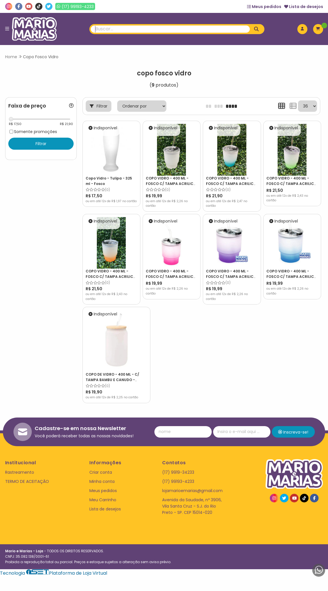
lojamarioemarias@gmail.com (192, 485)
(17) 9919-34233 (178, 466)
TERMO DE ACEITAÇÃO (27, 476)
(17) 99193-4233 (178, 476)
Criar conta (100, 466)
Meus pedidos (264, 6)
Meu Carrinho (102, 494)
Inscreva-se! (293, 426)
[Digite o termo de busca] (170, 29)
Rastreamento (19, 466)
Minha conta (102, 476)
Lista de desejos (303, 6)
